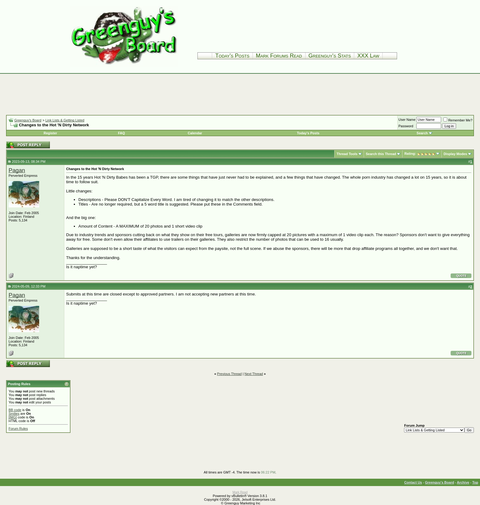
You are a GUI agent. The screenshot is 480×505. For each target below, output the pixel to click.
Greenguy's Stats (330, 56)
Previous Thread (229, 374)
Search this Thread (381, 154)
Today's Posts (232, 56)
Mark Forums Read (279, 56)
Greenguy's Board (27, 120)
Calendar (195, 133)
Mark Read (240, 492)
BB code (15, 410)
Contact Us (413, 482)
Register (50, 133)
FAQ (121, 133)
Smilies (14, 413)
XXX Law (368, 56)
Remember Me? (457, 120)
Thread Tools (346, 154)
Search (422, 133)
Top (475, 482)
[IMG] (13, 417)
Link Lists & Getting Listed (64, 120)
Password (406, 126)
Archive (463, 482)
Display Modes (455, 154)
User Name (407, 119)
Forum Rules (18, 428)
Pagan (17, 170)
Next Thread (254, 374)
